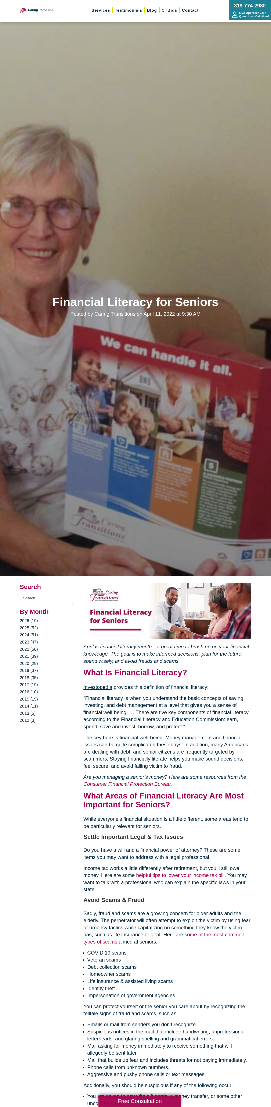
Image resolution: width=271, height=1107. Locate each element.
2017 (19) (29, 684)
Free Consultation (140, 1101)
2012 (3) (28, 720)
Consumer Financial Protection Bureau (127, 784)
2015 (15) (29, 699)
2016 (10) (29, 692)
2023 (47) (29, 642)
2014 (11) (29, 706)
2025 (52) (29, 627)
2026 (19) (29, 620)
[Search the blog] (46, 598)
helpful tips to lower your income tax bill (180, 875)
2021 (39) (29, 656)
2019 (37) (29, 670)
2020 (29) (29, 663)
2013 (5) (28, 713)
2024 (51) (29, 634)
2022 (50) (29, 649)
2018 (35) (29, 677)
